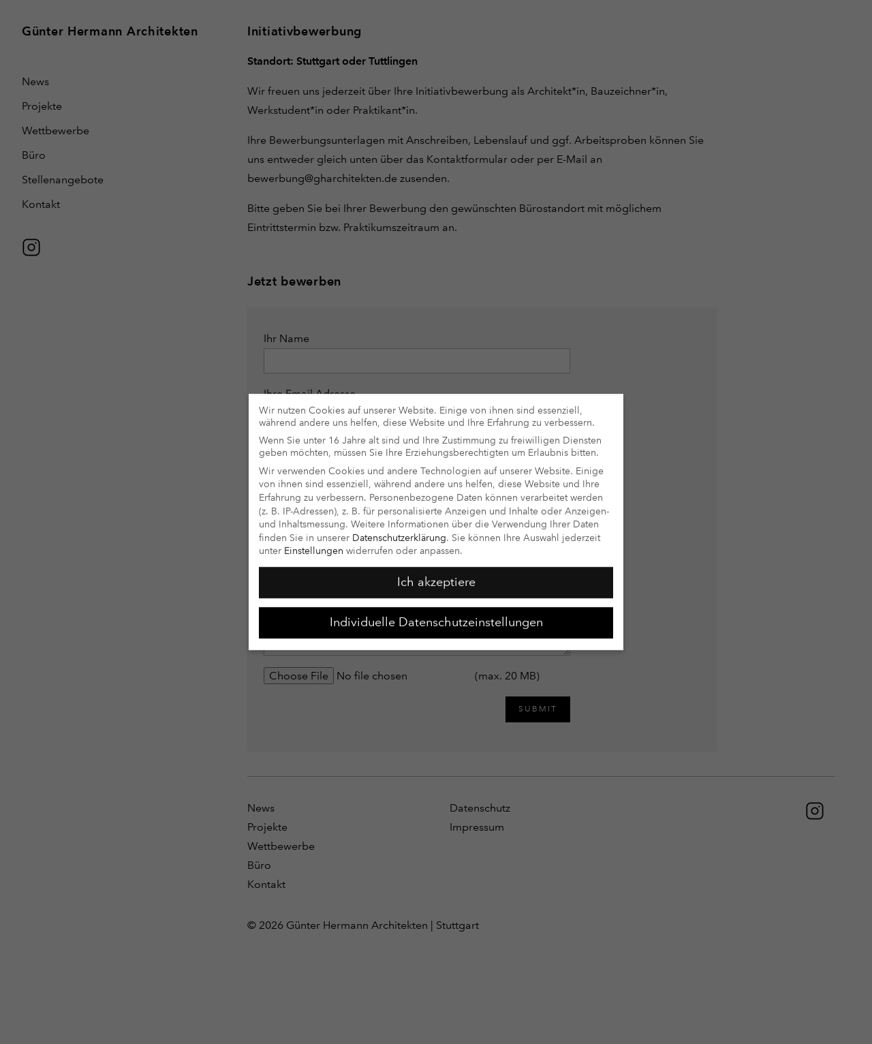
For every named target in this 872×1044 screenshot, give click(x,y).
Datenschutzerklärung (399, 530)
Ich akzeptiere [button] (436, 574)
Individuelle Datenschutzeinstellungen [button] (436, 614)
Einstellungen (313, 544)
